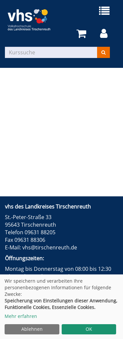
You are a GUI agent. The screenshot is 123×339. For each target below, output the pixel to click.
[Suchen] (103, 52)
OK (89, 329)
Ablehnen (32, 329)
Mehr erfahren (21, 316)
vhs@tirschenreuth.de (49, 247)
